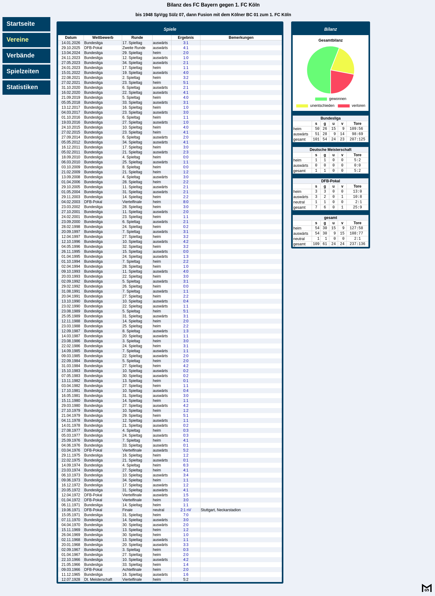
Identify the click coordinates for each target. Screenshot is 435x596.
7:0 (186, 515)
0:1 (186, 381)
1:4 (186, 564)
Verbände (20, 55)
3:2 (186, 77)
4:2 (186, 241)
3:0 (186, 112)
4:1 (186, 48)
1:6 (186, 574)
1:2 (186, 172)
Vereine (18, 39)
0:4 (186, 301)
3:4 (186, 475)
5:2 (186, 450)
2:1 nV (186, 510)
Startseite (21, 23)
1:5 (186, 495)
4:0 (186, 73)
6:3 (186, 465)
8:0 (186, 202)
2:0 (186, 53)
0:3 (186, 430)
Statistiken (22, 87)
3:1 (186, 43)
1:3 (186, 256)
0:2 (186, 227)
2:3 (186, 152)
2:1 (186, 63)
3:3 (186, 545)
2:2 (186, 182)
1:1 (186, 68)
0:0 (186, 157)
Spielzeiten (23, 71)
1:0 (186, 58)
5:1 (186, 82)
